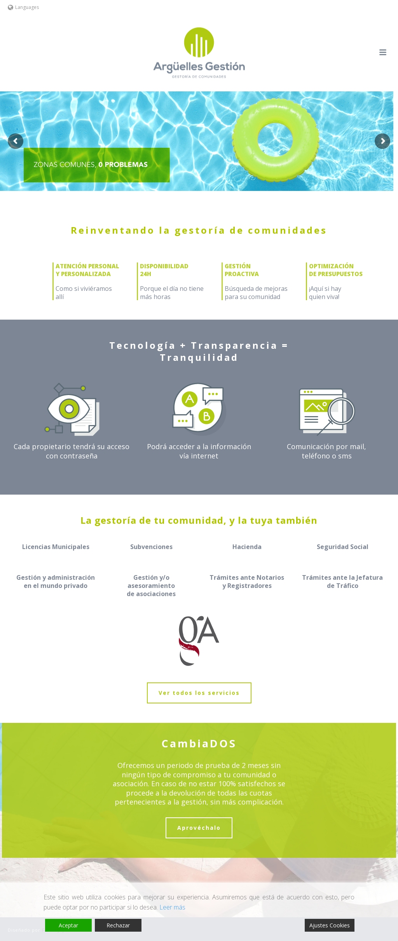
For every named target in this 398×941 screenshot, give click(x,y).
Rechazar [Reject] (118, 925)
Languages (23, 7)
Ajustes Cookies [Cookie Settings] (329, 925)
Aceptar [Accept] (68, 925)
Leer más (172, 907)
